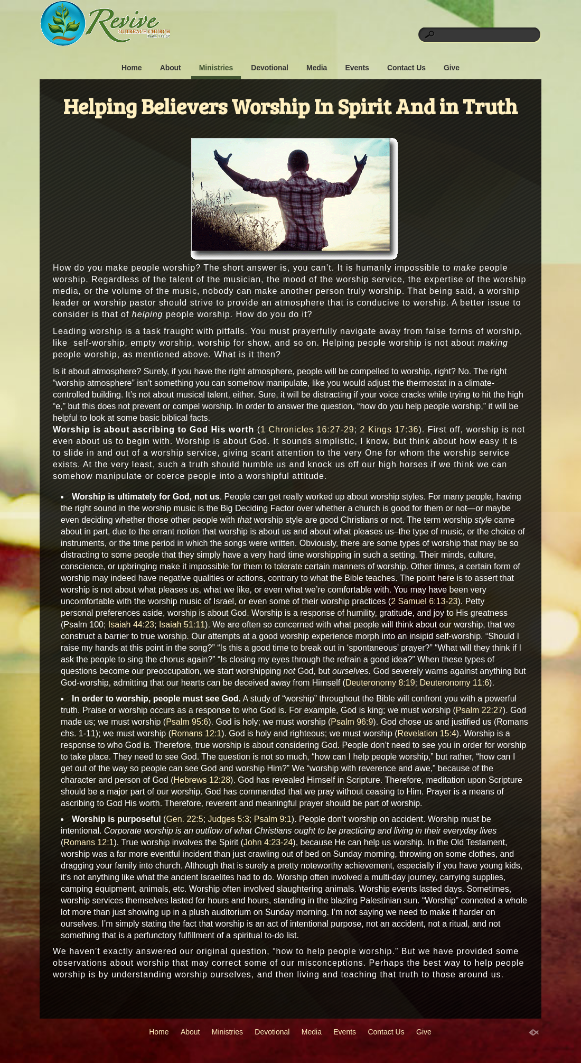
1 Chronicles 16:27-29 (307, 429)
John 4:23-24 (268, 842)
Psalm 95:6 (187, 721)
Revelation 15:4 (427, 733)
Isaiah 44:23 (131, 624)
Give (452, 67)
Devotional (269, 67)
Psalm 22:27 (479, 710)
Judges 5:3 (228, 819)
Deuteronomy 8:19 (380, 682)
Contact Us (406, 67)
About (170, 67)
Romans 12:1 (196, 733)
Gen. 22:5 (184, 819)
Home (131, 67)
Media (316, 67)
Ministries (216, 67)
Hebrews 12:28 (201, 779)
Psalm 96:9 (352, 721)
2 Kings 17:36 (389, 429)
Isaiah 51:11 (182, 624)
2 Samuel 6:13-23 (424, 601)
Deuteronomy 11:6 (454, 682)
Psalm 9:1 (273, 819)
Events (357, 67)
